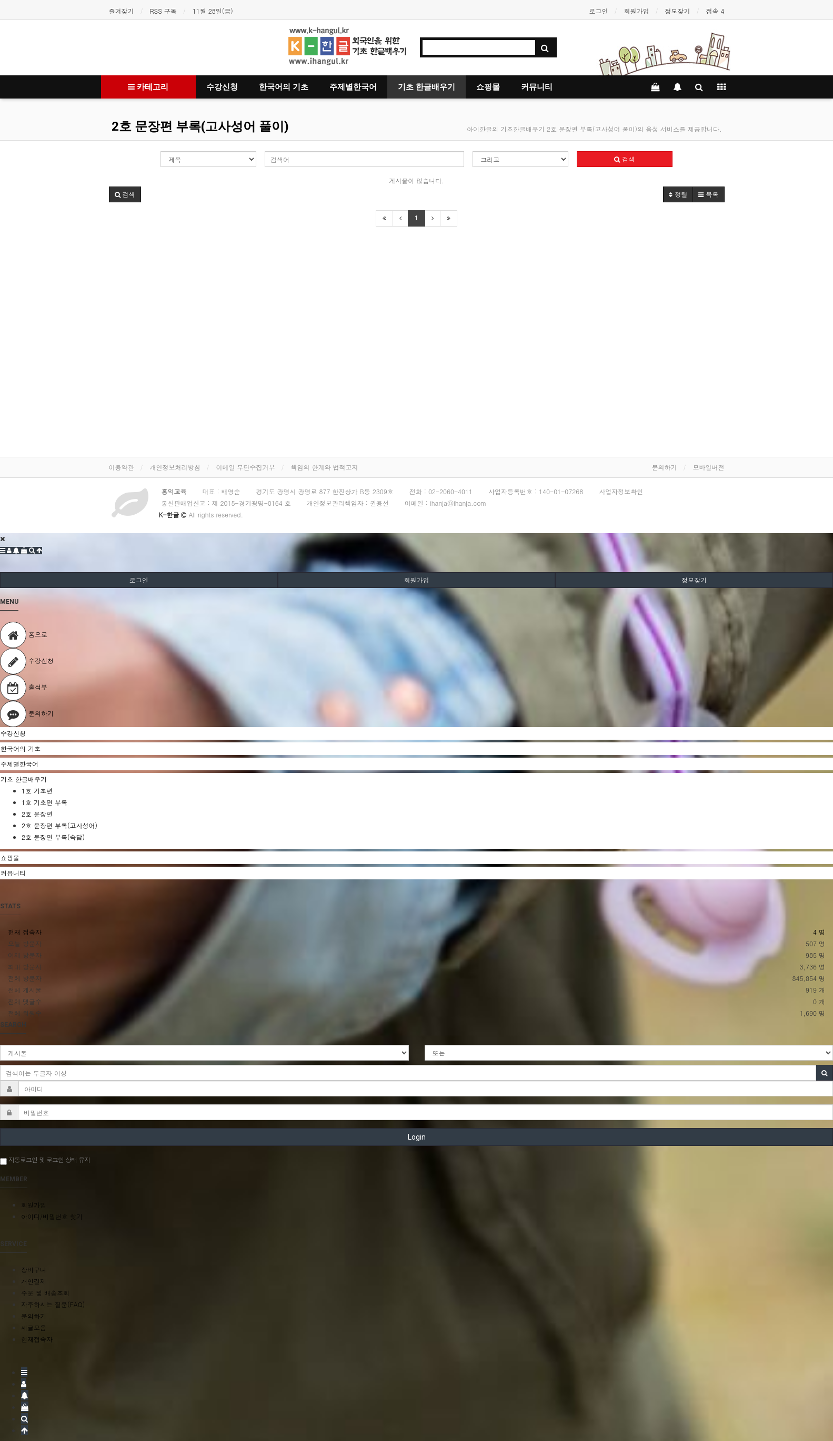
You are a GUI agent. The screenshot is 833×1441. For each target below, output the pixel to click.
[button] (125, 194)
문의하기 (664, 467)
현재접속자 (37, 1339)
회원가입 (636, 10)
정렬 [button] (678, 194)
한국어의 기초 (283, 87)
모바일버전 (709, 467)
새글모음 (33, 1327)
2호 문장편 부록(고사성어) (59, 825)
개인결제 (33, 1281)
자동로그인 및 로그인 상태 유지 (45, 1160)
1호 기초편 (37, 790)
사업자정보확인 (621, 491)
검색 (624, 158)
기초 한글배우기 (426, 87)
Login (417, 1137)
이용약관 (121, 467)
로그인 (598, 10)
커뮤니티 (537, 87)
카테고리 (148, 87)
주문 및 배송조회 (45, 1292)
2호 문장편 (37, 813)
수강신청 (222, 87)
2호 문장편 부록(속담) (53, 836)
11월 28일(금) (213, 10)
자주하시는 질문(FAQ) (53, 1304)
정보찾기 (677, 10)
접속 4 (715, 10)
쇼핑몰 (488, 87)
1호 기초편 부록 (44, 802)
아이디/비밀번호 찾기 (52, 1216)
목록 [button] (708, 194)
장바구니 (33, 1269)
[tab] (416, 733)
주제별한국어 (353, 87)
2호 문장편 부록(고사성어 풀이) (200, 126)
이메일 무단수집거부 (245, 467)
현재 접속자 (25, 931)
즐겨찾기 (121, 10)
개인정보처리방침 (175, 467)
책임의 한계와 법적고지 (324, 467)
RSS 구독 (163, 10)
